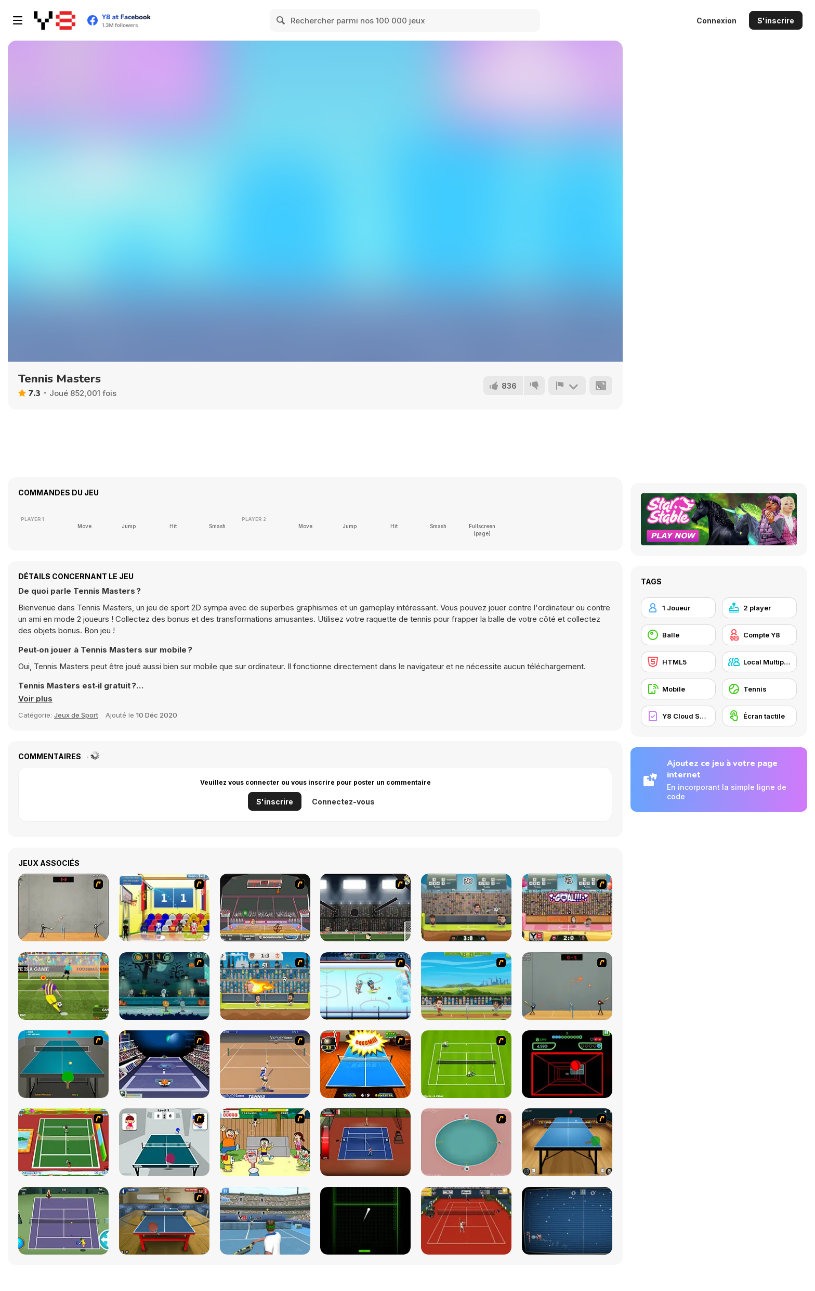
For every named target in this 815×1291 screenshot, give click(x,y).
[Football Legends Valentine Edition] (567, 907)
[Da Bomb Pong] (365, 1064)
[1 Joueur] (678, 607)
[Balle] (678, 634)
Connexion (716, 20)
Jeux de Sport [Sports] (76, 715)
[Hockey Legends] (365, 986)
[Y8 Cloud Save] (678, 716)
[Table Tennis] (63, 1064)
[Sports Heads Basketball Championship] (265, 907)
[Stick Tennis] (365, 1142)
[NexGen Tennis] (265, 1221)
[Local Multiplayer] (759, 661)
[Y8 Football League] (265, 986)
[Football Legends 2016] (466, 907)
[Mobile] (678, 689)
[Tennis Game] (466, 1064)
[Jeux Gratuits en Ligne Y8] (54, 20)
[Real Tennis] (466, 1221)
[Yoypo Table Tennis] (567, 1142)
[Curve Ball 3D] (567, 1064)
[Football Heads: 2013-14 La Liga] (365, 907)
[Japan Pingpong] (164, 1142)
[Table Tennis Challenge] (164, 1221)
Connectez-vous (343, 801)
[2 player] (759, 607)
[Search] (281, 20)
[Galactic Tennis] (164, 1064)
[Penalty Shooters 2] (63, 986)
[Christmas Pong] (567, 1221)
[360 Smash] (466, 1142)
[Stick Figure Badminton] (63, 907)
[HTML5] (678, 661)
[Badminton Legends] (466, 986)
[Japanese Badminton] (265, 1142)
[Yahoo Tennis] (265, 1064)
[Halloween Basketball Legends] (164, 986)
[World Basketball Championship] (164, 907)
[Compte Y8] (759, 634)
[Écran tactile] (759, 716)
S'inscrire (775, 20)
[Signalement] (567, 385)
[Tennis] (63, 1221)
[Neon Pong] (365, 1221)
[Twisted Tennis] (63, 1142)
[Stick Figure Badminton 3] (567, 986)
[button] (35, 699)
